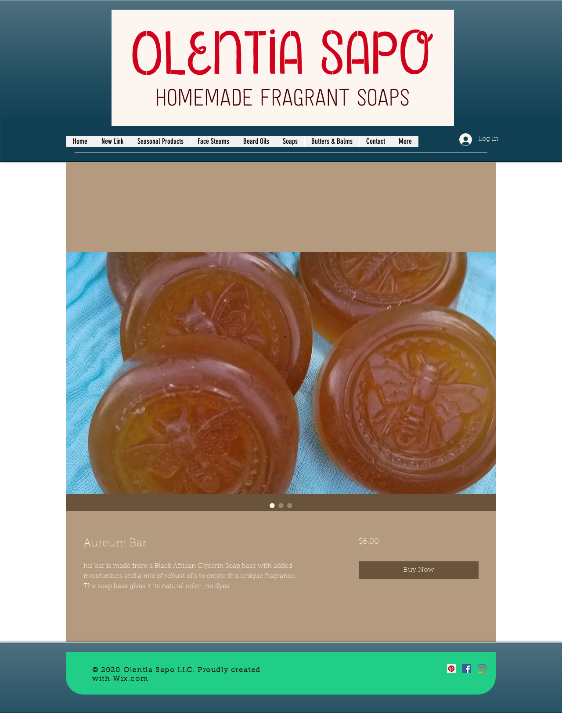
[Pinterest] (451, 668)
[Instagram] (482, 668)
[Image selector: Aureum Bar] (272, 505)
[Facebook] (466, 668)
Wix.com (130, 679)
